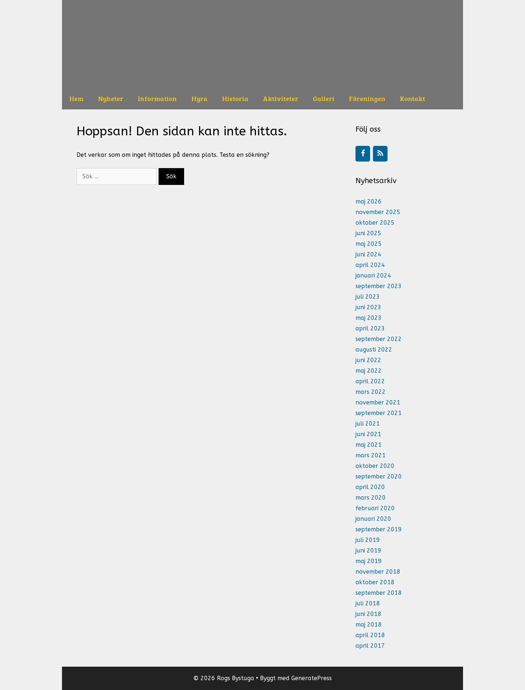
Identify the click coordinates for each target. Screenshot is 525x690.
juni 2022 (368, 360)
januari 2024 (373, 275)
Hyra (199, 98)
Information (157, 98)
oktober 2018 (374, 582)
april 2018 (370, 635)
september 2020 (378, 476)
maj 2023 (368, 317)
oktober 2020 (374, 465)
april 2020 (370, 487)
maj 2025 (368, 243)
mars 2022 (370, 391)
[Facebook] (362, 154)
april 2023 (370, 328)
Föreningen (367, 98)
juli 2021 (367, 423)
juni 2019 (368, 550)
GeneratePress (311, 678)
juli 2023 (367, 296)
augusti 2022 (373, 349)
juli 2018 (367, 603)
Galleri (323, 98)
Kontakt (412, 98)
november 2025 (377, 212)
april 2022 (370, 381)
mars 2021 (370, 455)
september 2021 (378, 413)
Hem (76, 98)
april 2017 (370, 645)
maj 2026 (368, 201)
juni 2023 (368, 307)
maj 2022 (368, 370)
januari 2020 (373, 518)
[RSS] (380, 154)
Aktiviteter (280, 98)
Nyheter (110, 98)
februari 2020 (375, 508)
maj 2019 (368, 561)
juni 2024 (368, 254)
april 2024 (370, 264)
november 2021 (377, 402)
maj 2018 (368, 624)
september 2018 (378, 592)
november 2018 (377, 571)
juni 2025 (368, 233)
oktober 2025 (374, 222)
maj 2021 (368, 444)
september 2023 (378, 286)
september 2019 (378, 529)
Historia (235, 98)
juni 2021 (368, 434)
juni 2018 (368, 613)
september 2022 (378, 339)
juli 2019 (367, 539)
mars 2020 (370, 497)
